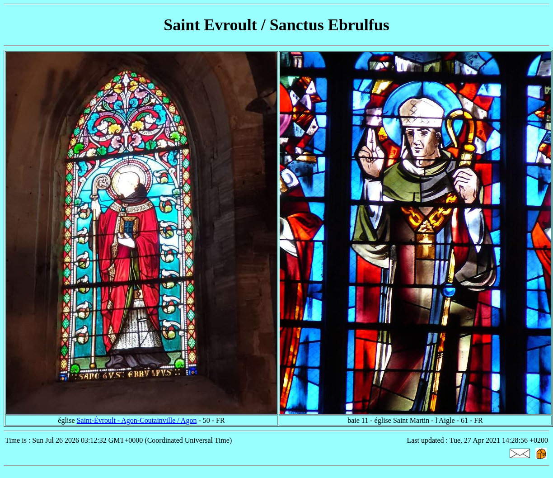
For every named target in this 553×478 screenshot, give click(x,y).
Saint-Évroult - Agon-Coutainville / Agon (137, 420)
